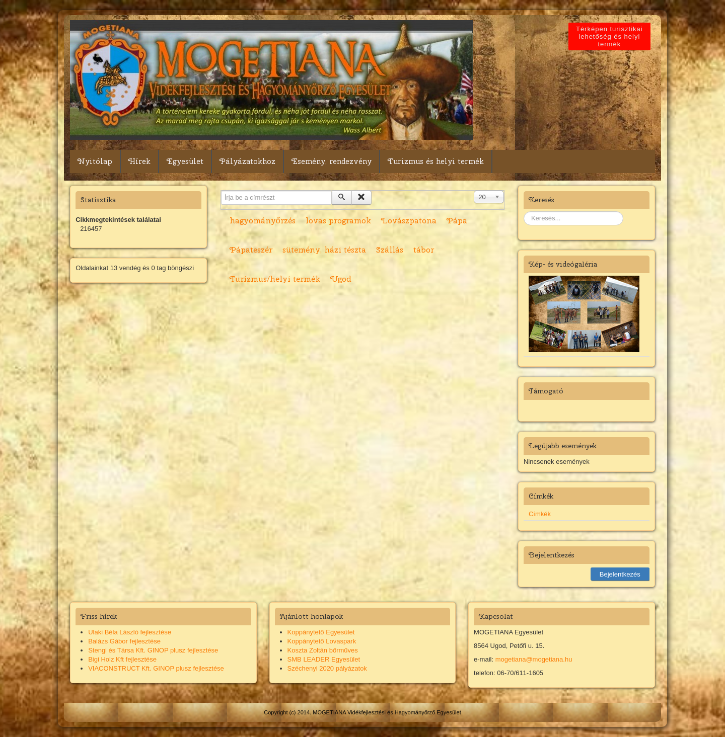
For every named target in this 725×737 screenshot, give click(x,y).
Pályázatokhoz (247, 161)
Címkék (540, 514)
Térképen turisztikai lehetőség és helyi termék (611, 36)
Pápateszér (251, 249)
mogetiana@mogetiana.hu (533, 659)
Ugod (340, 279)
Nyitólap (95, 161)
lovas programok (338, 220)
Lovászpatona (409, 220)
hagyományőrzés (263, 220)
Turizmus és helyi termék (436, 161)
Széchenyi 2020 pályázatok (327, 668)
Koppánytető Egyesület (321, 632)
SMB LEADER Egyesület (323, 659)
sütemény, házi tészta (324, 249)
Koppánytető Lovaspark (321, 641)
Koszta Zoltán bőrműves (322, 650)
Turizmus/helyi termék (275, 279)
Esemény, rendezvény (332, 161)
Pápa (457, 220)
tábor (423, 249)
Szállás (389, 249)
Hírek (139, 161)
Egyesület (185, 161)
